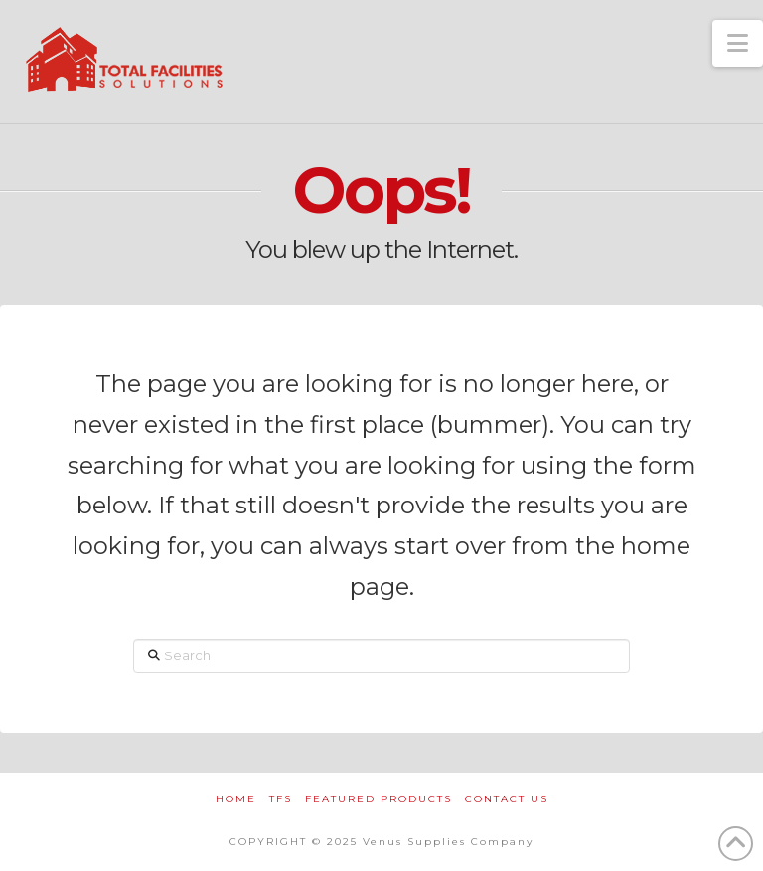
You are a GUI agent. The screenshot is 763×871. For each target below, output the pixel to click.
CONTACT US (506, 799)
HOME (236, 799)
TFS (280, 799)
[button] (737, 43)
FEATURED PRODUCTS (378, 799)
